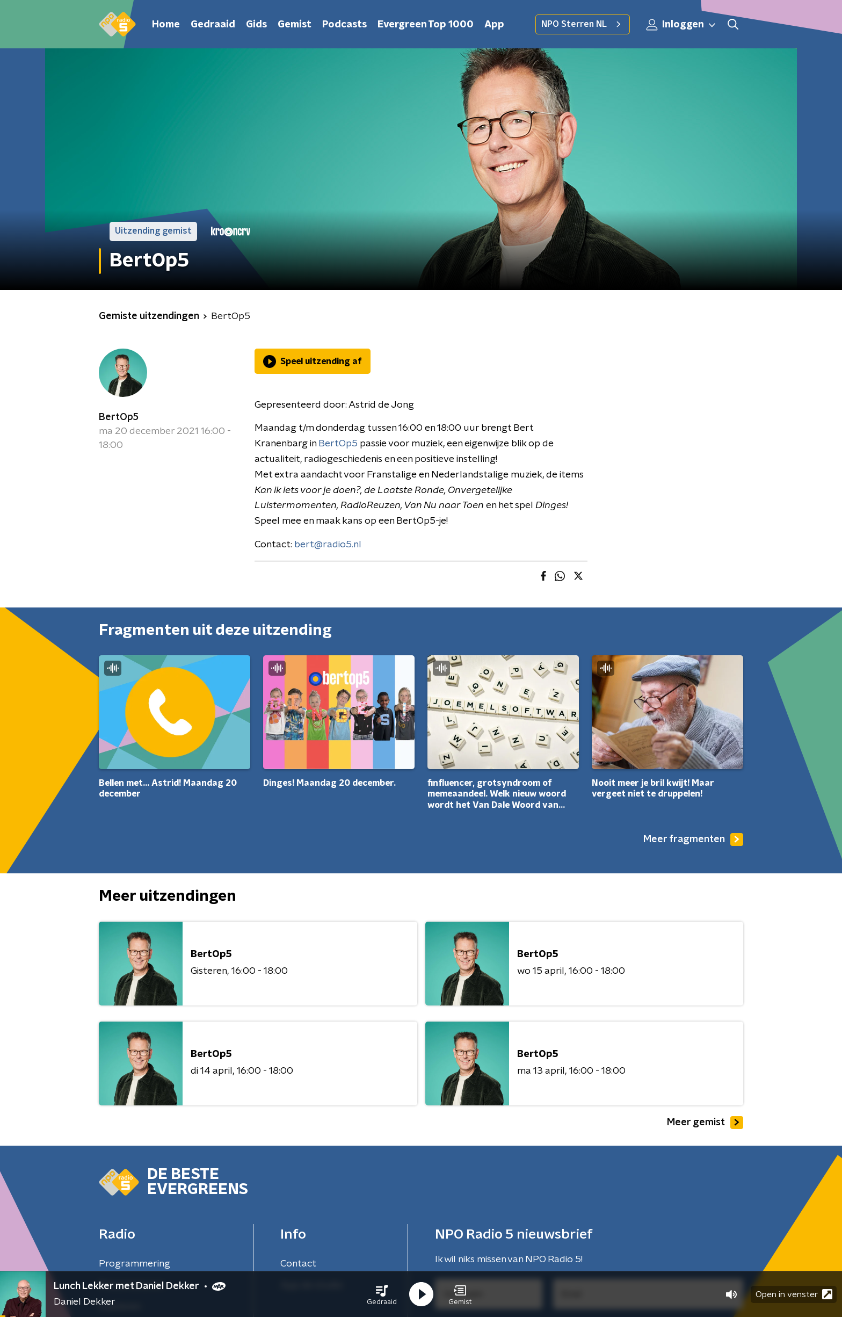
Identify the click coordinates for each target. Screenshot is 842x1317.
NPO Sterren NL (582, 24)
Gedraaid (213, 25)
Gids (256, 25)
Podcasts (344, 25)
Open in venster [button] (794, 1294)
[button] (382, 1294)
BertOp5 (119, 417)
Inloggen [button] (681, 25)
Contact (298, 1264)
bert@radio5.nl (327, 544)
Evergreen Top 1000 (426, 25)
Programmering (134, 1264)
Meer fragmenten (693, 839)
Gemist (294, 25)
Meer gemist (705, 1122)
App (494, 25)
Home (166, 25)
